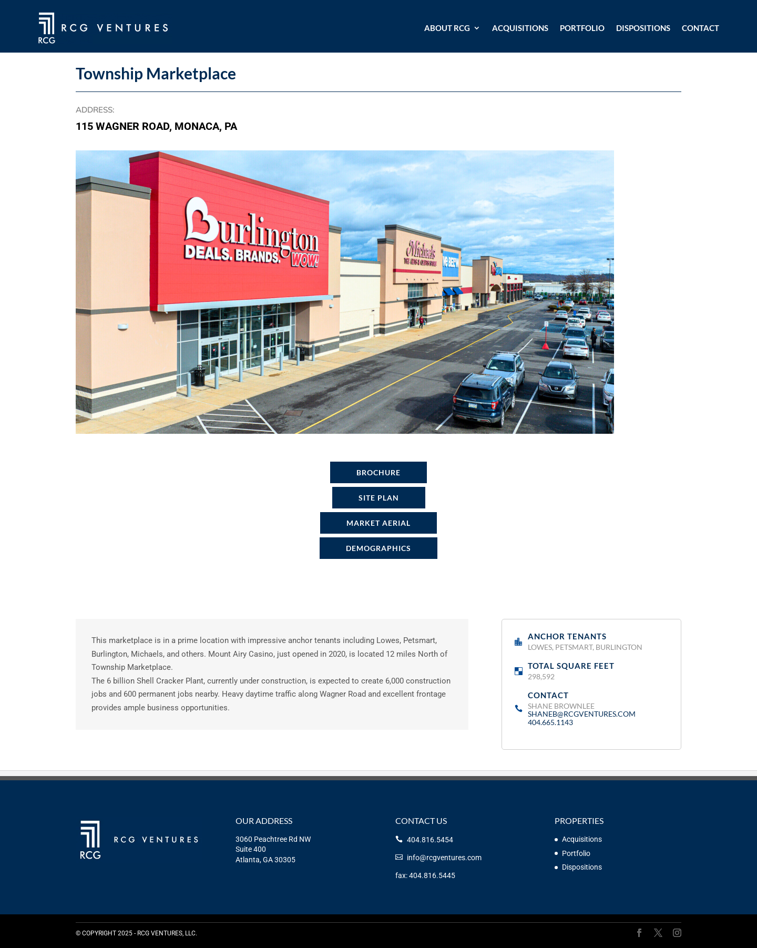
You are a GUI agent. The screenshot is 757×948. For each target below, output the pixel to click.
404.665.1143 (550, 722)
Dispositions (643, 28)
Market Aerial (378, 522)
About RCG (447, 28)
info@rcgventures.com (444, 857)
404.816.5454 (430, 839)
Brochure (378, 472)
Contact (700, 28)
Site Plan (379, 497)
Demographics (378, 548)
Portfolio (582, 28)
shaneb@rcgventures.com (582, 713)
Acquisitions (520, 28)
